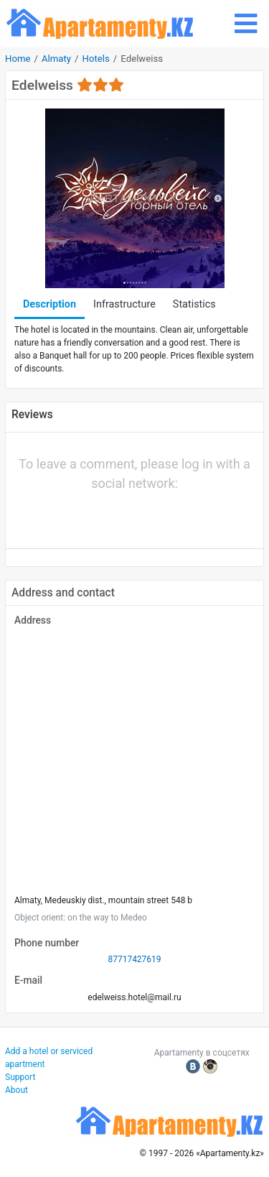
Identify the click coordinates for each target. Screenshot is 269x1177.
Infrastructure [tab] (124, 304)
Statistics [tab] (194, 304)
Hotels (96, 58)
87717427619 (134, 959)
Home (18, 58)
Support (20, 1077)
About (16, 1090)
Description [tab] (49, 304)
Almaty (56, 58)
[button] (86, 515)
